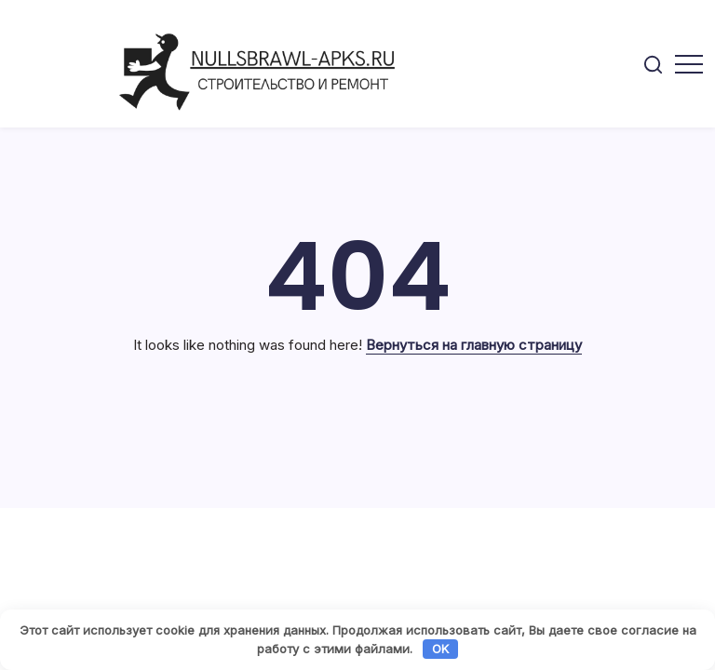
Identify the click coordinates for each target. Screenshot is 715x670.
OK (440, 648)
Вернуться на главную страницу (474, 345)
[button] (653, 63)
